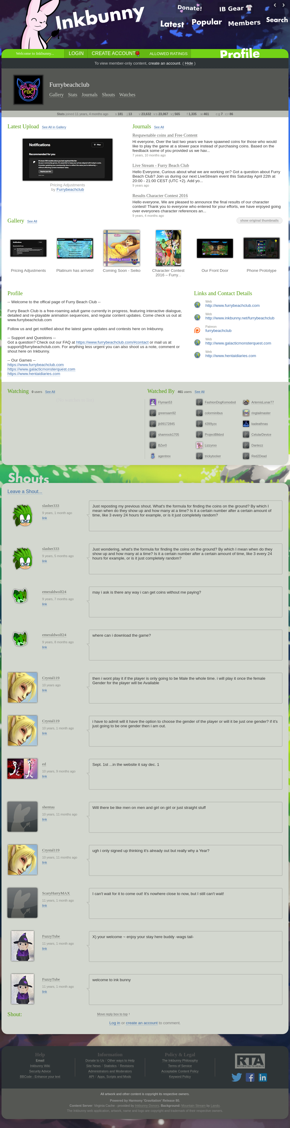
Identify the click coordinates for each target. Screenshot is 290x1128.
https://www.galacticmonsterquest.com (41, 369)
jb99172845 (166, 424)
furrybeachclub (218, 330)
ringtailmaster (261, 413)
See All (159, 127)
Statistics (110, 1066)
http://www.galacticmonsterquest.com (238, 343)
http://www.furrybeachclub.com (232, 305)
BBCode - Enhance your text (40, 1076)
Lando (215, 1105)
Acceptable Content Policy (180, 1071)
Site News (93, 1066)
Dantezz (257, 445)
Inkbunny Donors (147, 1105)
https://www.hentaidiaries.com (33, 373)
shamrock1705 (168, 434)
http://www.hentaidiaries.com (230, 355)
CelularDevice (261, 434)
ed (44, 764)
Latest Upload (23, 126)
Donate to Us (95, 1060)
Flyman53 (165, 402)
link (44, 518)
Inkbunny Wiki (40, 1066)
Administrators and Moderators (110, 1071)
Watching (18, 391)
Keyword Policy (180, 1076)
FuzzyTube (51, 936)
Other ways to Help (121, 1060)
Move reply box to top (112, 1014)
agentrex (164, 456)
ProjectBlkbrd (214, 434)
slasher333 (50, 505)
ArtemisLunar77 (262, 402)
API (91, 1076)
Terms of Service (180, 1066)
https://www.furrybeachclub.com (35, 364)
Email (40, 1060)
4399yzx (211, 424)
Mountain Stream (193, 1105)
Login (76, 53)
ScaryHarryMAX (56, 893)
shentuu (48, 807)
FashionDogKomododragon (224, 402)
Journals (89, 94)
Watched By (161, 391)
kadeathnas (259, 424)
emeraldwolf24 (54, 591)
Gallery (56, 94)
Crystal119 (50, 678)
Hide (189, 63)
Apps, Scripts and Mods (114, 1076)
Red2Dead (259, 456)
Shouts (108, 94)
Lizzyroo (211, 445)
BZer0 (162, 445)
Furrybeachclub (70, 189)
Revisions (127, 1066)
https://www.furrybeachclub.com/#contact (112, 342)
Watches (127, 94)
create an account (164, 63)
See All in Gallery (54, 127)
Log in (114, 1023)
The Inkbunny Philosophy (180, 1060)
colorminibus (214, 413)
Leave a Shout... (24, 491)
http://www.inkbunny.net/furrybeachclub (239, 318)
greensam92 (167, 413)
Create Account (113, 53)
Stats (72, 94)
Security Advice (40, 1071)
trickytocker (213, 456)
